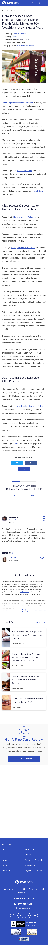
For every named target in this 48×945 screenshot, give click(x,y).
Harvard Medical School (23, 217)
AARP (15, 443)
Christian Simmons (19, 34)
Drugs (4, 865)
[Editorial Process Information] (12, 553)
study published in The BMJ (23, 248)
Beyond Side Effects (33, 871)
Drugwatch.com (10, 3)
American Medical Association (30, 406)
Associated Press (24, 170)
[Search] (39, 3)
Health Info (29, 849)
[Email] (44, 518)
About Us (6, 871)
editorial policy (24, 592)
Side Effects (30, 865)
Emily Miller (16, 37)
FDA (4, 855)
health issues (39, 191)
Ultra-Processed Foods (20, 11)
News (8, 11)
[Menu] (45, 3)
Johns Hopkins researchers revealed (17, 103)
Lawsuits (6, 849)
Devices (28, 855)
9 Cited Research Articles (25, 45)
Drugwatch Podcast (33, 860)
